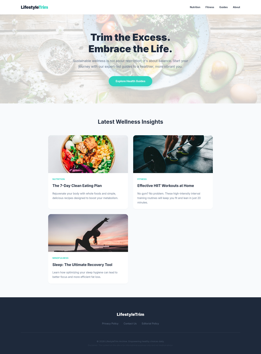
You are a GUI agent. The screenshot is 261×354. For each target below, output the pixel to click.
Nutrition (195, 7)
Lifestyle (34, 7)
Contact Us (130, 323)
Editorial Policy (150, 323)
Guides (223, 7)
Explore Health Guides (130, 81)
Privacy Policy (110, 323)
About (236, 7)
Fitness (209, 7)
